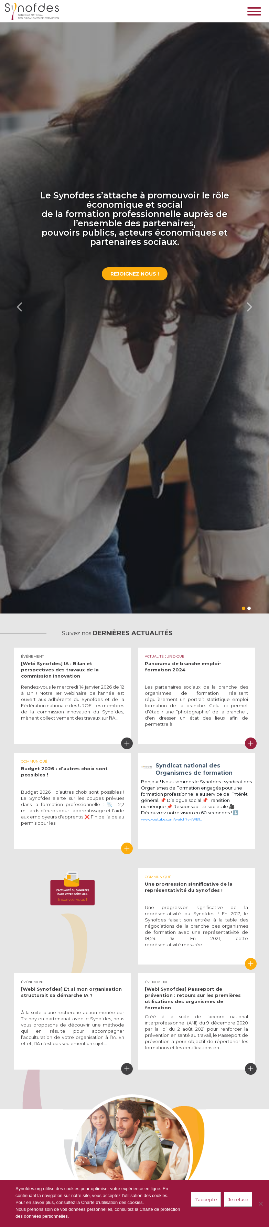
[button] (20, 307)
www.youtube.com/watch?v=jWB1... (171, 819)
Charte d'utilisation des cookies (112, 1202)
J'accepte (206, 1199)
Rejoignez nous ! (134, 274)
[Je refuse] (260, 1203)
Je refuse (238, 1199)
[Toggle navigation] (256, 11)
